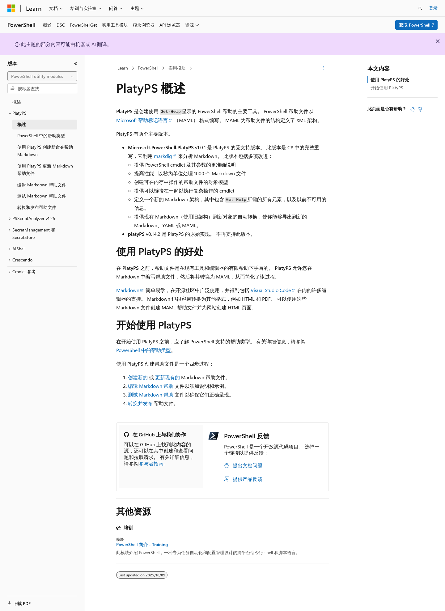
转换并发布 (140, 403)
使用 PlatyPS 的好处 (390, 80)
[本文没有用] (420, 109)
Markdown (127, 290)
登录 (433, 8)
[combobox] (42, 76)
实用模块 (177, 68)
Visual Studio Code (271, 290)
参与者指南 (151, 463)
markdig (163, 156)
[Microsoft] (11, 8)
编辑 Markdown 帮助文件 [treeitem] (41, 185)
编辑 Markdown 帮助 (150, 386)
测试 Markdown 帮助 (150, 394)
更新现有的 (167, 377)
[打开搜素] (420, 8)
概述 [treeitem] (16, 102)
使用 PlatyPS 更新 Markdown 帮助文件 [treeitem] (45, 169)
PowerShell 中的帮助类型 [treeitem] (41, 135)
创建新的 (138, 377)
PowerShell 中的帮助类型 (143, 350)
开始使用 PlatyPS (387, 88)
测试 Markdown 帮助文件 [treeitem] (41, 196)
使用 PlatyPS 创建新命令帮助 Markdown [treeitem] (45, 151)
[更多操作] (323, 68)
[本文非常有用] (412, 109)
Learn (122, 68)
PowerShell (148, 68)
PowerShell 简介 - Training (142, 544)
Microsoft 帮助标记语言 (142, 120)
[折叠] (75, 63)
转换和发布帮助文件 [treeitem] (36, 207)
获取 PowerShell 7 (416, 25)
